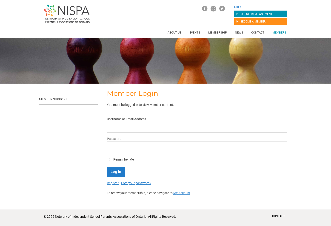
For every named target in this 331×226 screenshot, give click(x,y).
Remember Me (123, 159)
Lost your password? (136, 183)
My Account (181, 193)
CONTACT (278, 216)
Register (113, 183)
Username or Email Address (126, 119)
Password (114, 139)
